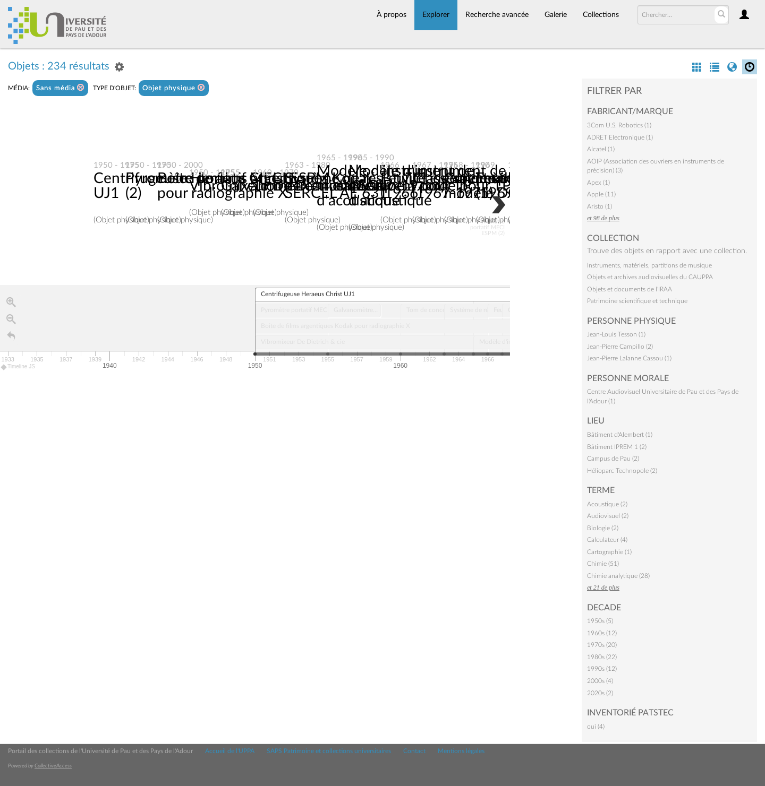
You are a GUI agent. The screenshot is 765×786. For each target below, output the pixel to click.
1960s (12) (602, 633)
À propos (391, 15)
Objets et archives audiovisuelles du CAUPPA (650, 277)
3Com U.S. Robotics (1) (619, 125)
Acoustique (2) (607, 504)
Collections (601, 15)
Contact (414, 751)
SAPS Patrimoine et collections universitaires (329, 751)
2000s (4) (600, 681)
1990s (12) (602, 669)
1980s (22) (602, 657)
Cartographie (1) (609, 552)
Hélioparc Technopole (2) (622, 471)
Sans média (60, 88)
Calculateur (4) (607, 540)
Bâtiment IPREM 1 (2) (617, 447)
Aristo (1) (599, 206)
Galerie (556, 15)
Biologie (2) (602, 528)
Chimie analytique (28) (618, 576)
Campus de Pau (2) (613, 458)
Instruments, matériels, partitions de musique (649, 265)
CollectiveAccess (53, 765)
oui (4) (596, 726)
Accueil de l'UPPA (229, 751)
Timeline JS (18, 367)
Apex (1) (598, 182)
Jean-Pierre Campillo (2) (620, 346)
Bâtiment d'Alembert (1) (619, 434)
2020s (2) (600, 693)
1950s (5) (600, 621)
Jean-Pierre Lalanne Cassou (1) (629, 358)
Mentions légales (461, 751)
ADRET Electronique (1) (620, 137)
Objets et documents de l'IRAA (629, 289)
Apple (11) (601, 194)
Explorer (435, 15)
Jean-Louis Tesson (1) (616, 334)
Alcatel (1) (601, 149)
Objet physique (173, 88)
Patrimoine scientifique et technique (637, 301)
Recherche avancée (497, 15)
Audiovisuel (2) (607, 516)
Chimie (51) (603, 563)
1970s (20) (602, 645)
